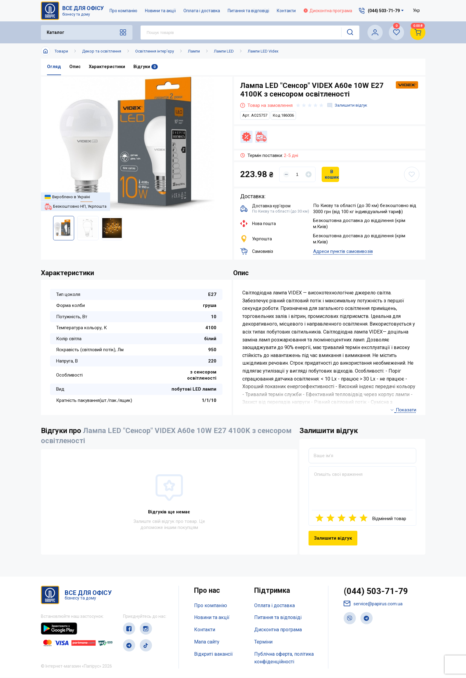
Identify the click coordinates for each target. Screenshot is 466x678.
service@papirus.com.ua (374, 605)
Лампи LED (224, 51)
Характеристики (107, 67)
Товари (61, 51)
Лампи (194, 51)
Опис (75, 67)
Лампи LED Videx (263, 51)
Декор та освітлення (101, 51)
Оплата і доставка (202, 10)
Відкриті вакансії (213, 654)
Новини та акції (160, 10)
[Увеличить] (308, 174)
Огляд (54, 67)
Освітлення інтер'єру (154, 51)
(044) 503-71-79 (378, 592)
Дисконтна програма (328, 10)
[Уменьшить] (286, 174)
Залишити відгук (348, 105)
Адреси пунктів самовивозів (343, 251)
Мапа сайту (206, 642)
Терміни (263, 642)
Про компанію (124, 10)
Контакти (286, 10)
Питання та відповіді (248, 10)
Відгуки (146, 67)
